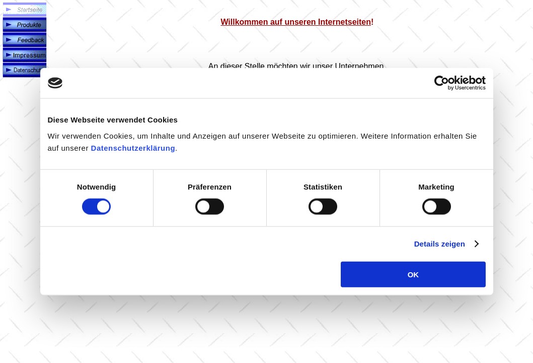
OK (413, 274)
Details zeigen (439, 243)
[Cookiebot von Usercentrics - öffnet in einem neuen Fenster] (442, 83)
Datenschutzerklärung (133, 147)
